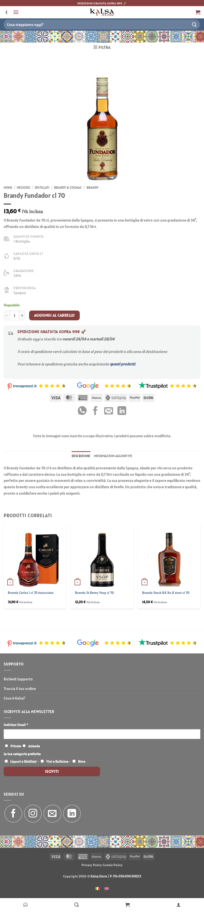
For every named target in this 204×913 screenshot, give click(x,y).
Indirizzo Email (16, 725)
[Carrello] (127, 904)
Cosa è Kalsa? (14, 698)
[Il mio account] (178, 904)
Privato (16, 746)
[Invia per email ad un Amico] (108, 411)
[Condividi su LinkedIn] (121, 411)
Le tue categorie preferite (22, 754)
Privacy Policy (91, 865)
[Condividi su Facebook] (95, 411)
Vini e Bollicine (57, 761)
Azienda (34, 746)
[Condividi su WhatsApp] (82, 411)
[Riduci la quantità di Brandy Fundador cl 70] (7, 315)
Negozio (23, 187)
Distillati (42, 187)
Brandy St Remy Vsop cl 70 (94, 592)
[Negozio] (76, 904)
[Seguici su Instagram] (33, 814)
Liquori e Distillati (23, 761)
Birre (81, 761)
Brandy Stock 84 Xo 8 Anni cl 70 (165, 592)
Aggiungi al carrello (54, 315)
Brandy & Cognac (68, 187)
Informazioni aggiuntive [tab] (113, 456)
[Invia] (194, 24)
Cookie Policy (113, 865)
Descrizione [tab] (81, 456)
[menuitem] (97, 888)
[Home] (25, 904)
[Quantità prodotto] (14, 315)
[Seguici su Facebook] (13, 814)
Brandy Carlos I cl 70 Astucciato (31, 592)
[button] (16, 12)
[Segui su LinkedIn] (72, 814)
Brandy (93, 187)
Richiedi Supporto (18, 678)
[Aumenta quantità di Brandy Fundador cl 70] (22, 315)
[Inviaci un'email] (52, 814)
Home (8, 187)
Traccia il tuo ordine (20, 688)
